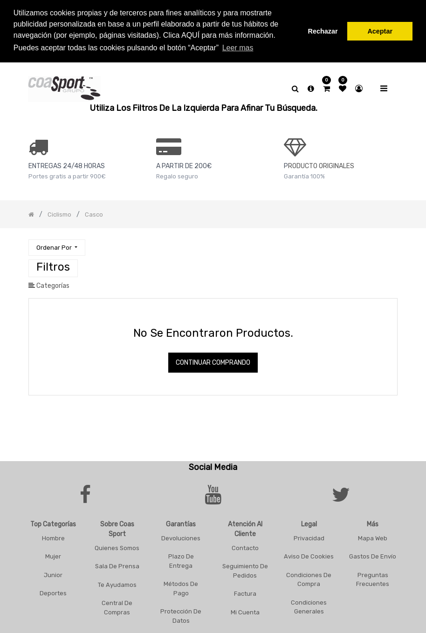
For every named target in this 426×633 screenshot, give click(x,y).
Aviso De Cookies (309, 554)
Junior (53, 573)
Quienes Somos (117, 546)
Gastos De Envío (372, 554)
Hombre (53, 536)
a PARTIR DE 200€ (184, 165)
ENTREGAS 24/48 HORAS (66, 165)
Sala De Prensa (117, 564)
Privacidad (309, 536)
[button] (56, 246)
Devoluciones (180, 536)
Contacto (245, 546)
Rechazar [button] (323, 31)
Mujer (53, 554)
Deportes (53, 591)
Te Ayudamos (117, 582)
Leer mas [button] (238, 48)
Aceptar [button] (379, 31)
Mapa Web (372, 536)
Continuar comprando (213, 361)
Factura (245, 592)
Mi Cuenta (245, 610)
